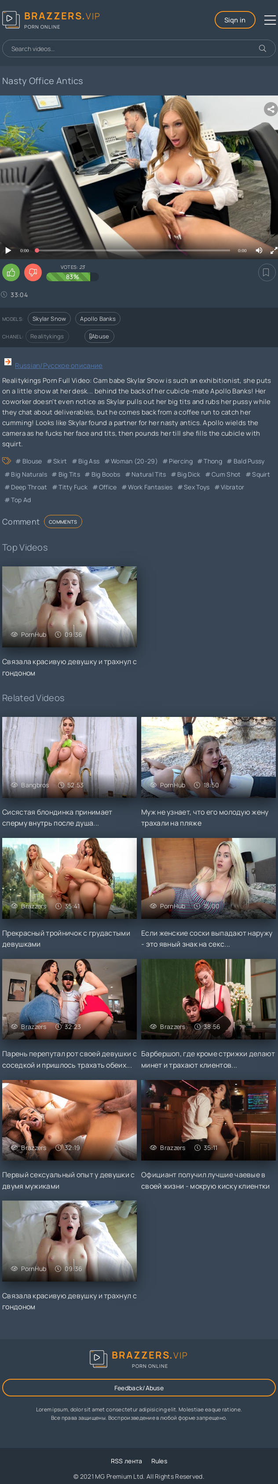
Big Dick (188, 474)
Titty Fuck (73, 487)
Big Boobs (106, 474)
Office (108, 487)
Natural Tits (149, 474)
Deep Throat (29, 487)
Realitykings (47, 336)
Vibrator (232, 487)
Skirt (60, 461)
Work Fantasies (150, 487)
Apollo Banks (98, 319)
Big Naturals (29, 474)
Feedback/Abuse (139, 1388)
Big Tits (69, 474)
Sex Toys (196, 487)
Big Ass (88, 461)
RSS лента (127, 1461)
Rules (159, 1461)
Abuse (99, 336)
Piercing (180, 461)
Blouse (32, 461)
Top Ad (21, 500)
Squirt (261, 474)
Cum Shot (226, 474)
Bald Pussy (249, 461)
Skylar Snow (49, 319)
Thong (213, 461)
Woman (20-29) (134, 461)
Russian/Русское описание (58, 365)
